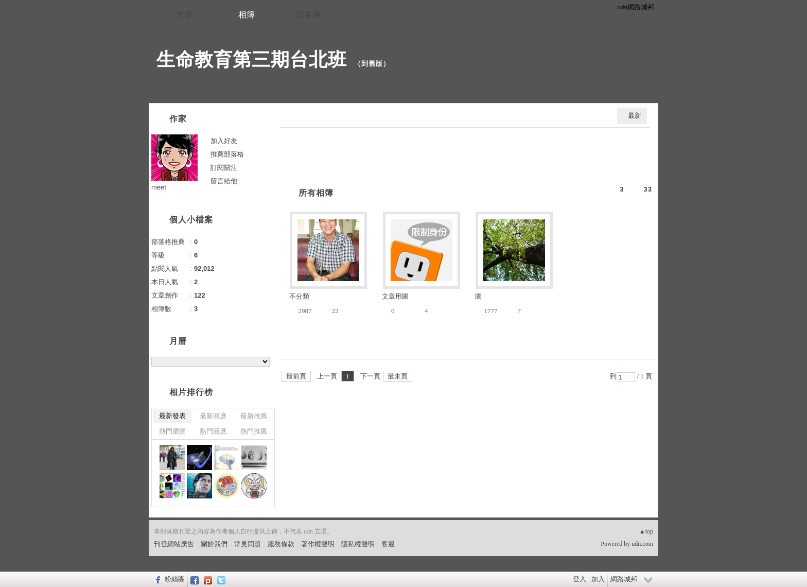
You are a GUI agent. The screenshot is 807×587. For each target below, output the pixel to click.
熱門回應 (213, 431)
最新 (634, 115)
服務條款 (281, 544)
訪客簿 (308, 14)
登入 (579, 579)
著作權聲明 (318, 544)
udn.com (642, 543)
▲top (646, 531)
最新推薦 (253, 416)
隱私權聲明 (358, 544)
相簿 (246, 14)
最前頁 (296, 376)
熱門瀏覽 (172, 431)
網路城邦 (623, 579)
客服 (388, 544)
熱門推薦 (253, 431)
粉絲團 (175, 579)
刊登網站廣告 (174, 544)
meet (158, 187)
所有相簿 (316, 192)
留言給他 (223, 181)
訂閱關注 (223, 167)
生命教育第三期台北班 (251, 59)
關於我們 (214, 544)
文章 (185, 14)
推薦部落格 (227, 154)
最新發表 (172, 416)
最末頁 (398, 376)
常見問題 (247, 544)
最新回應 (213, 416)
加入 (598, 579)
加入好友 (223, 141)
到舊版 (372, 63)
